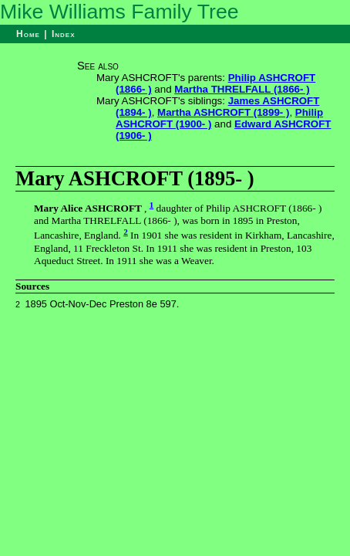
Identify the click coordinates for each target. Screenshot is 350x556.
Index (64, 34)
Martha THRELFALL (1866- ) (241, 89)
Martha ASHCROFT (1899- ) (223, 112)
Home (28, 34)
